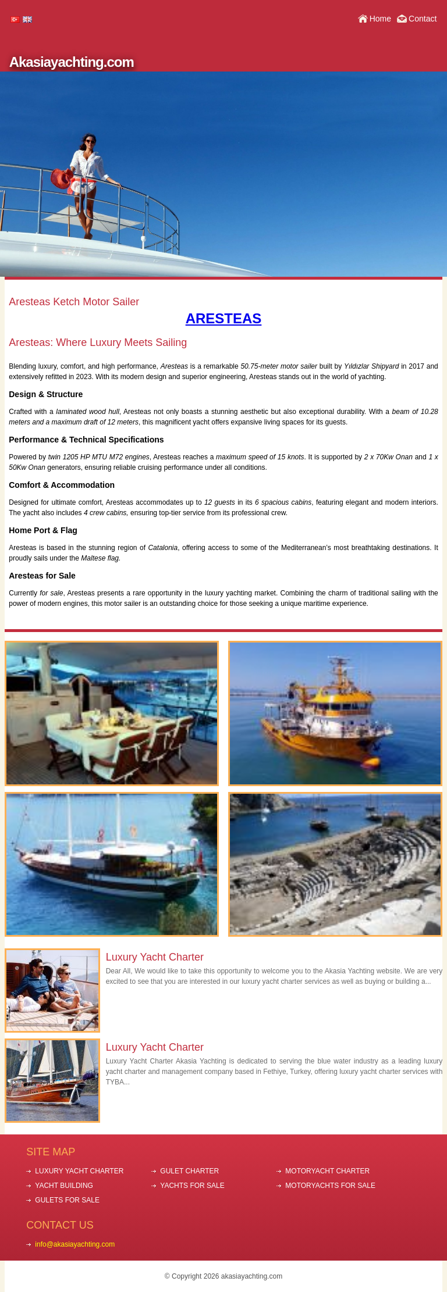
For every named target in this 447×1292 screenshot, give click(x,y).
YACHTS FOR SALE (192, 1186)
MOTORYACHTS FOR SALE (330, 1186)
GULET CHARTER (189, 1171)
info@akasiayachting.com (75, 1244)
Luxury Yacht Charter (155, 957)
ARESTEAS (224, 318)
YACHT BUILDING (64, 1186)
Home (380, 18)
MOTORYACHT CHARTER (327, 1171)
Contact (423, 18)
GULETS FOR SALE (67, 1200)
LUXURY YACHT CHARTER (79, 1171)
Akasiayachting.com (71, 62)
